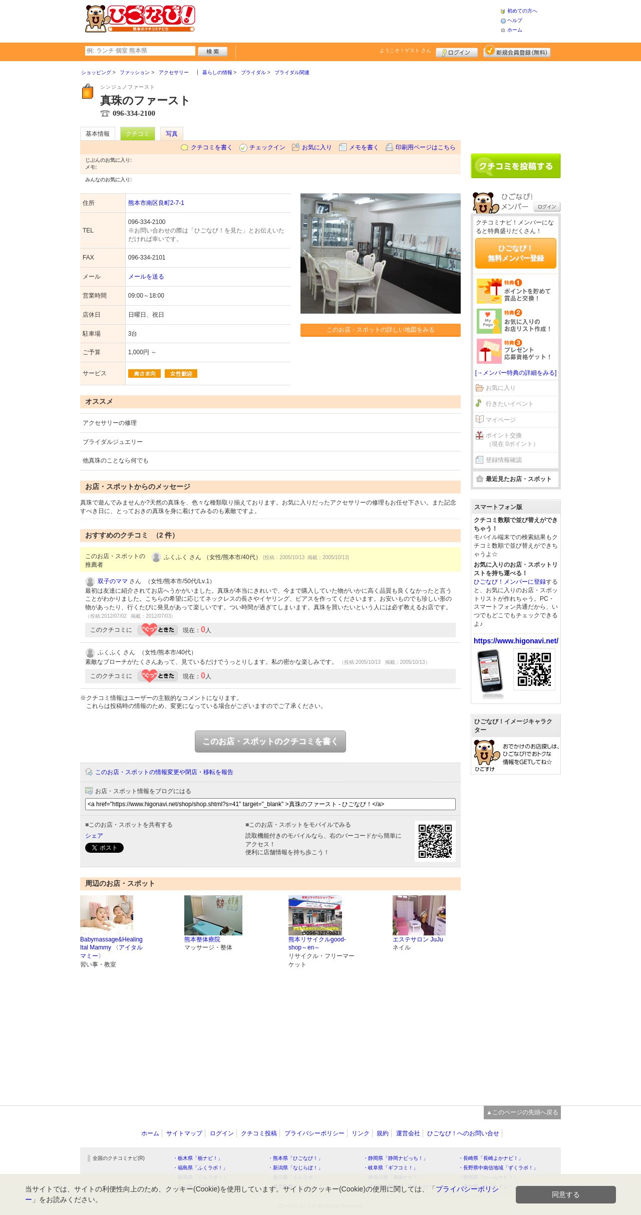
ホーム (514, 30)
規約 (383, 1133)
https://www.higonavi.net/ (516, 641)
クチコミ (138, 133)
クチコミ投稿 (259, 1133)
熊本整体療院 (202, 939)
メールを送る (146, 276)
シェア (94, 835)
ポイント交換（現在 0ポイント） (512, 439)
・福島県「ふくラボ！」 (200, 1167)
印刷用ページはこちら (426, 147)
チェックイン (267, 147)
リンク (361, 1133)
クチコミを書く (212, 147)
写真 (172, 133)
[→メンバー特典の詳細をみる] (516, 372)
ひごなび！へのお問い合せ (463, 1133)
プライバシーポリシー (314, 1133)
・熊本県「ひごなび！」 (295, 1158)
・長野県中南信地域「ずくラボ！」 (498, 1167)
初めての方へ (522, 11)
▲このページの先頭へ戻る (522, 1112)
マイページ (501, 419)
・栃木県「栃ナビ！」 (198, 1158)
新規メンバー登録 (517, 51)
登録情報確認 (504, 459)
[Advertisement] (347, 20)
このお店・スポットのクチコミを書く (270, 741)
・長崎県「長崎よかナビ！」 (490, 1158)
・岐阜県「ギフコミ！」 (390, 1167)
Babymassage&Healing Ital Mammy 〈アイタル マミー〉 (111, 948)
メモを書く (364, 147)
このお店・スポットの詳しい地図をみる (381, 329)
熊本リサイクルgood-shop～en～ (317, 943)
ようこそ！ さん (405, 50)
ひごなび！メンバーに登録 (510, 581)
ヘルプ (514, 20)
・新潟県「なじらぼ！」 (295, 1167)
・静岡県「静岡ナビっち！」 (395, 1158)
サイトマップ (184, 1133)
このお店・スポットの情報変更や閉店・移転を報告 (164, 772)
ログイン (457, 51)
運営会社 (408, 1133)
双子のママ (113, 581)
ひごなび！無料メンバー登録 (516, 253)
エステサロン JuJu (418, 939)
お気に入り (317, 147)
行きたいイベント (510, 403)
